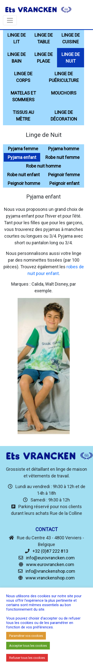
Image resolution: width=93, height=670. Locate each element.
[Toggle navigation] (10, 20)
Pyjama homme (63, 148)
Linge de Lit (16, 38)
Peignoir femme (64, 174)
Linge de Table (43, 38)
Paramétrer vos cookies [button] (26, 636)
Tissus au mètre (23, 116)
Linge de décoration (64, 116)
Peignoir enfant (64, 183)
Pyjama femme (23, 148)
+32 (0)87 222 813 (50, 551)
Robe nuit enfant (23, 174)
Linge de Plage (43, 58)
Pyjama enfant (22, 157)
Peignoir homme (24, 183)
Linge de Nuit (71, 58)
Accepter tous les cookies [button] (28, 645)
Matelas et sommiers (23, 96)
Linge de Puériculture (64, 77)
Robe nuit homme (43, 166)
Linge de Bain (16, 58)
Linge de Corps (23, 77)
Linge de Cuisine (71, 38)
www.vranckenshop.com (50, 577)
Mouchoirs (63, 93)
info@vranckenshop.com (50, 571)
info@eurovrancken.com (50, 557)
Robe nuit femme (62, 157)
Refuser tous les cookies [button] (27, 658)
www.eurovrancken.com (50, 564)
